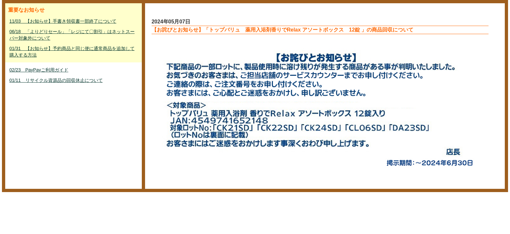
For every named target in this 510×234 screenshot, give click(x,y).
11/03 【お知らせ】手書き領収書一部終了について (62, 21)
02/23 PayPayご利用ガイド (38, 69)
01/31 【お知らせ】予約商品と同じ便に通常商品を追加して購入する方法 (72, 52)
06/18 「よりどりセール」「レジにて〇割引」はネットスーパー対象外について (72, 35)
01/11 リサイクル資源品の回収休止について (56, 80)
